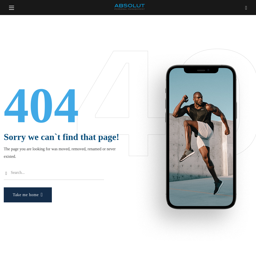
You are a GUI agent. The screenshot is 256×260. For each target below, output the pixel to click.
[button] (246, 7)
